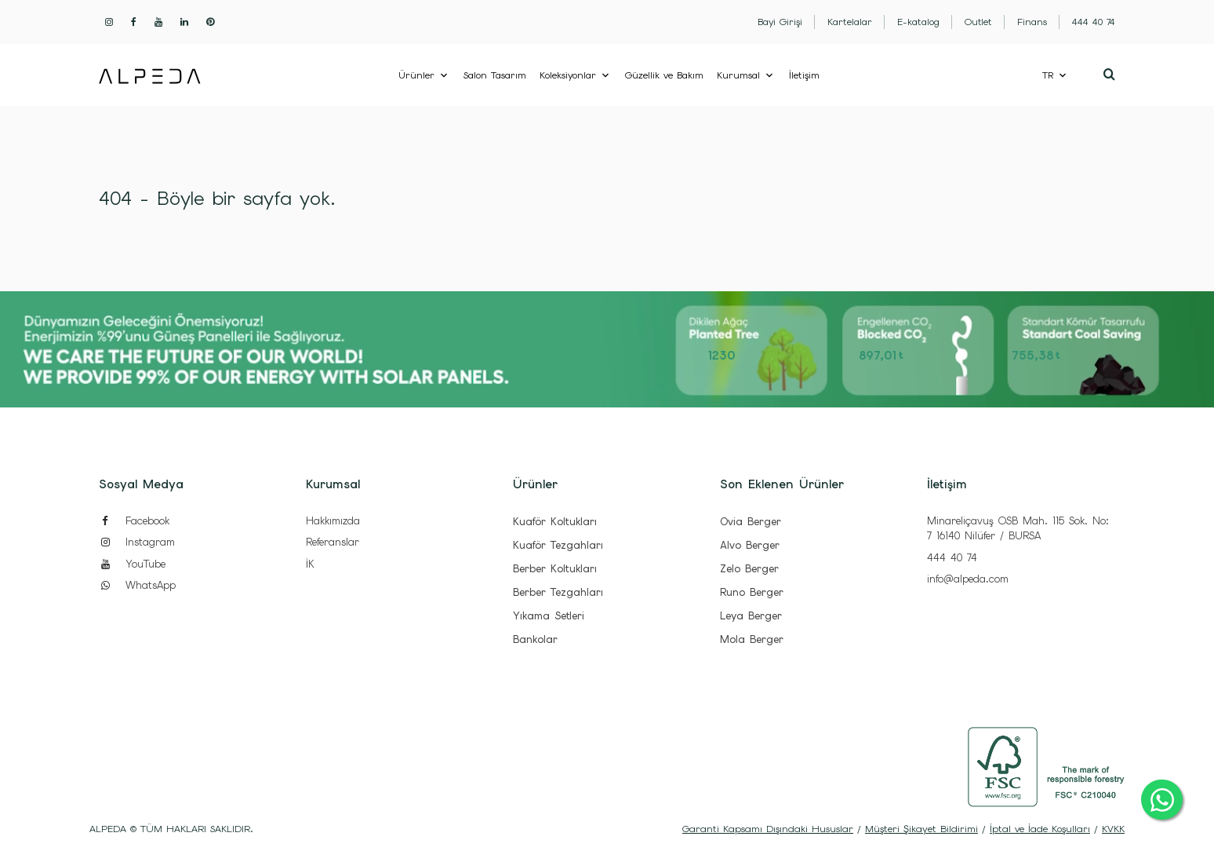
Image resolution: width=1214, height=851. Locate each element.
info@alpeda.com (968, 579)
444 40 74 (952, 557)
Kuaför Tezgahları (558, 545)
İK (310, 564)
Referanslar (332, 542)
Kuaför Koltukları (555, 521)
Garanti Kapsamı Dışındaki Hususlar (767, 829)
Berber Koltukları (555, 568)
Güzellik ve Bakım (664, 75)
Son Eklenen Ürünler (782, 484)
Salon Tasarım (494, 75)
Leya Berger (751, 616)
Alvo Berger (750, 545)
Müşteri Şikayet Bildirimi (921, 829)
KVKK (1113, 829)
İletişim (804, 75)
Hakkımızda (333, 521)
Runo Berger (751, 592)
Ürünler (416, 75)
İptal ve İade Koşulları (1040, 829)
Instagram (137, 542)
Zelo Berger (749, 568)
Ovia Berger (750, 521)
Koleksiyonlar (568, 75)
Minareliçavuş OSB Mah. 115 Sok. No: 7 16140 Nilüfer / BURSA (1018, 528)
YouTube (132, 564)
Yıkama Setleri (548, 616)
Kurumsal (738, 75)
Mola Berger (751, 639)
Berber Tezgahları (558, 592)
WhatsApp (137, 585)
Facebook (134, 521)
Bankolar (535, 639)
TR (1047, 75)
